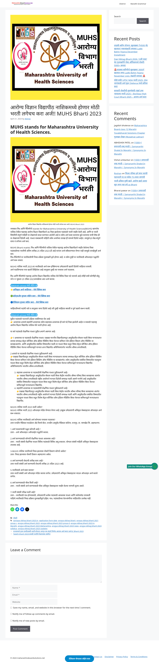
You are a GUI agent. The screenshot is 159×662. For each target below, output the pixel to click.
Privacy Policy (122, 656)
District (122, 3)
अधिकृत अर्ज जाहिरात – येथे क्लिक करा (29, 289)
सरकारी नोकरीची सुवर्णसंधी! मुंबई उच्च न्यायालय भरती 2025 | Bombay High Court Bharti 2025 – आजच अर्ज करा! (130, 93)
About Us (86, 656)
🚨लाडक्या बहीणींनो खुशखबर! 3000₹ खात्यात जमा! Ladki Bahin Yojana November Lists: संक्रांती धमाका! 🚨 (129, 72)
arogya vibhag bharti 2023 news (65, 526)
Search (117, 16)
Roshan (117, 173)
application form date (48, 520)
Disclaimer (109, 656)
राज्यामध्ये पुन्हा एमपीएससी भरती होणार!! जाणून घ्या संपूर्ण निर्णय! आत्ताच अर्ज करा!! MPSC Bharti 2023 (48, 531)
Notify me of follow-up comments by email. (33, 613)
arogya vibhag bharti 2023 (29, 523)
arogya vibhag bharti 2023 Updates (32, 528)
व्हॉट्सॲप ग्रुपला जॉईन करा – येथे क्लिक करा (31, 295)
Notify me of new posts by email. (28, 620)
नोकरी (15, 518)
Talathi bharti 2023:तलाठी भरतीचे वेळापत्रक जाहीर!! (31, 534)
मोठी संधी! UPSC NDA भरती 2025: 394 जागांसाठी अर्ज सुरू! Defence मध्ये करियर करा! (131, 83)
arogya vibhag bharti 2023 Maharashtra (34, 526)
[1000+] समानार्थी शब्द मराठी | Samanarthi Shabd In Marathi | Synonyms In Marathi (131, 163)
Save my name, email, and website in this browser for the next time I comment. (52, 607)
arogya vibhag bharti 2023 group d (55, 523)
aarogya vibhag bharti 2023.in (25, 520)
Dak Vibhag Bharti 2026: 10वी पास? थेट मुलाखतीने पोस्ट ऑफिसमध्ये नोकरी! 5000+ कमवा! (130, 62)
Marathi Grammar (138, 3)
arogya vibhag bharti (67, 520)
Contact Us (97, 656)
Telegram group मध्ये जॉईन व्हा (24, 285)
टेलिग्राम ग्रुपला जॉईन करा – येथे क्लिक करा (30, 302)
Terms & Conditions (138, 656)
